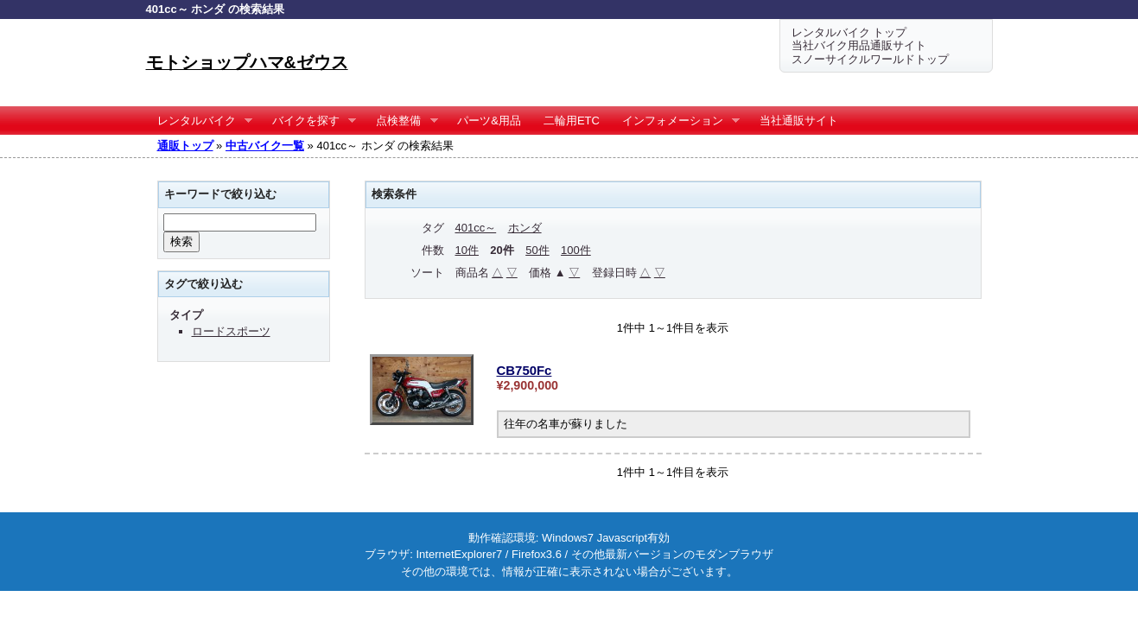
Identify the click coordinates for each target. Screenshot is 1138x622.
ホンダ (525, 227)
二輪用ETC (572, 120)
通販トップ (185, 145)
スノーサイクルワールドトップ (870, 59)
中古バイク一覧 (265, 145)
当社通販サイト (799, 120)
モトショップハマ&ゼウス (247, 62)
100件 (576, 250)
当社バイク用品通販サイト (859, 45)
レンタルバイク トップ (849, 32)
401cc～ (476, 227)
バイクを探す (309, 121)
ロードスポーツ (231, 331)
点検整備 (401, 121)
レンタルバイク (199, 121)
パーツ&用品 (489, 120)
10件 (467, 250)
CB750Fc (524, 370)
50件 (537, 250)
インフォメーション (676, 121)
